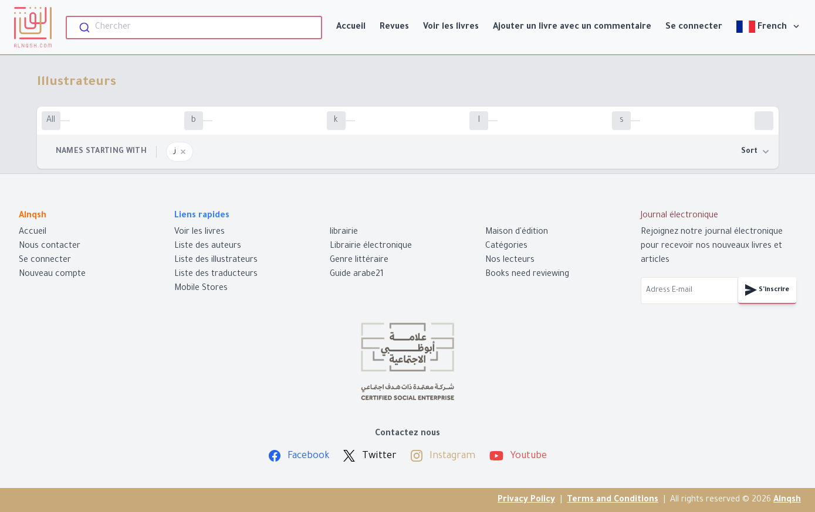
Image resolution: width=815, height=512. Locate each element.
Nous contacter (49, 246)
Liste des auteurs (207, 246)
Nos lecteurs (510, 260)
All (50, 120)
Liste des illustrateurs (216, 260)
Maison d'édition (516, 232)
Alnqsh (787, 500)
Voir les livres (451, 27)
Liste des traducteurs (216, 274)
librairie (344, 232)
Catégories (506, 246)
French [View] (768, 27)
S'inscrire (767, 290)
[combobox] (194, 27)
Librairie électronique (371, 246)
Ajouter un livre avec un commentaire (572, 27)
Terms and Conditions (612, 500)
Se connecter (693, 27)
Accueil (351, 27)
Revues (394, 27)
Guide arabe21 (357, 274)
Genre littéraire (359, 260)
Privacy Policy (526, 500)
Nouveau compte (52, 274)
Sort (755, 152)
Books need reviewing (527, 274)
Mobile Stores (201, 288)
